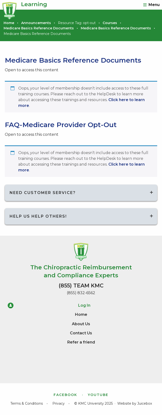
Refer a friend (81, 342)
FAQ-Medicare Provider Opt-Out (61, 125)
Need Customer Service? (43, 192)
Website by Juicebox (134, 403)
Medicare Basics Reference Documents (39, 28)
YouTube (98, 395)
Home (9, 23)
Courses (110, 23)
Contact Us (81, 333)
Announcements (36, 23)
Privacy (58, 403)
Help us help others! (38, 216)
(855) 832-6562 (81, 293)
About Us (81, 324)
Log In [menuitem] (49, 305)
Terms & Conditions (26, 403)
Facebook (65, 395)
